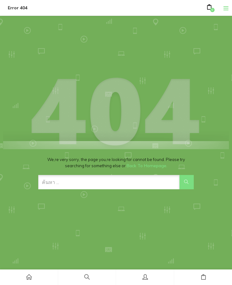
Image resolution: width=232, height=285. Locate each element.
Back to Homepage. (147, 165)
